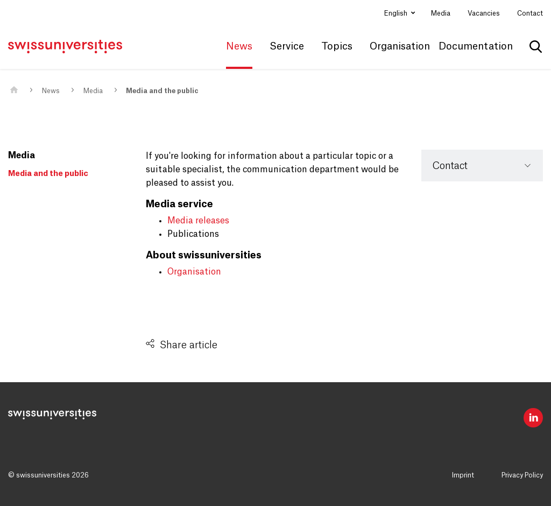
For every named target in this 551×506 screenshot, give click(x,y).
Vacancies (484, 13)
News (51, 91)
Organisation (194, 272)
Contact (530, 13)
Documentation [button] (476, 46)
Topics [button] (336, 46)
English (396, 13)
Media (440, 13)
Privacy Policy (522, 475)
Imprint (463, 475)
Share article (188, 345)
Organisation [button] (400, 46)
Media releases (198, 220)
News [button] (239, 46)
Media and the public (162, 91)
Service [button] (287, 46)
